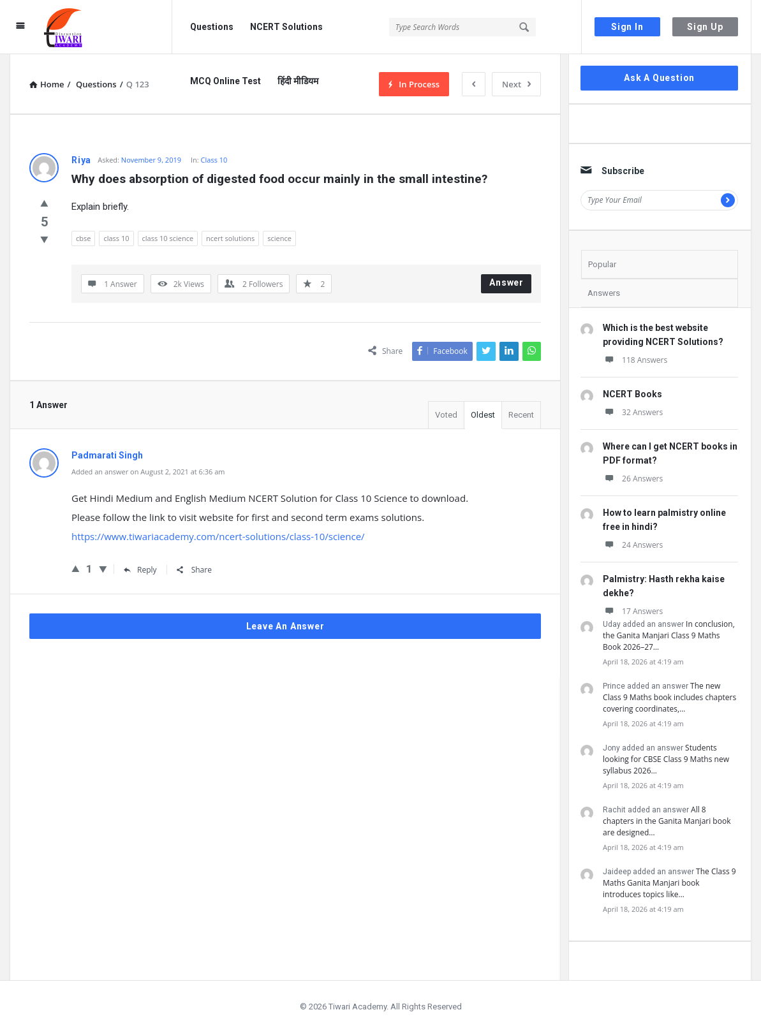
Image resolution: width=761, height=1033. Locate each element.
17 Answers (633, 611)
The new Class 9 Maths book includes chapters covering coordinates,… (669, 697)
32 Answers (633, 412)
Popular (602, 264)
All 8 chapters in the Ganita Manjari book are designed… (666, 821)
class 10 (116, 238)
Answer (506, 282)
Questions (211, 27)
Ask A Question (659, 78)
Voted (446, 415)
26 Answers (633, 478)
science (279, 238)
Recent (521, 415)
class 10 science (168, 238)
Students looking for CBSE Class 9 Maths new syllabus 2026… (666, 759)
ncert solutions (230, 238)
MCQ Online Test (225, 81)
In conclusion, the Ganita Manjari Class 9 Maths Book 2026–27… (669, 635)
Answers (603, 293)
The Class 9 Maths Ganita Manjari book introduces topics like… (669, 883)
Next (516, 84)
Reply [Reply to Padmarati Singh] (140, 569)
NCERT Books (632, 394)
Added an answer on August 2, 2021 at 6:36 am (148, 471)
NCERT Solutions (286, 27)
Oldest (483, 415)
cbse (83, 238)
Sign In (627, 27)
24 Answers (633, 544)
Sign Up (705, 27)
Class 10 (214, 160)
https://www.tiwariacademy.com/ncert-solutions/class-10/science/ (218, 536)
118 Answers (635, 360)
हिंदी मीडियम (297, 81)
